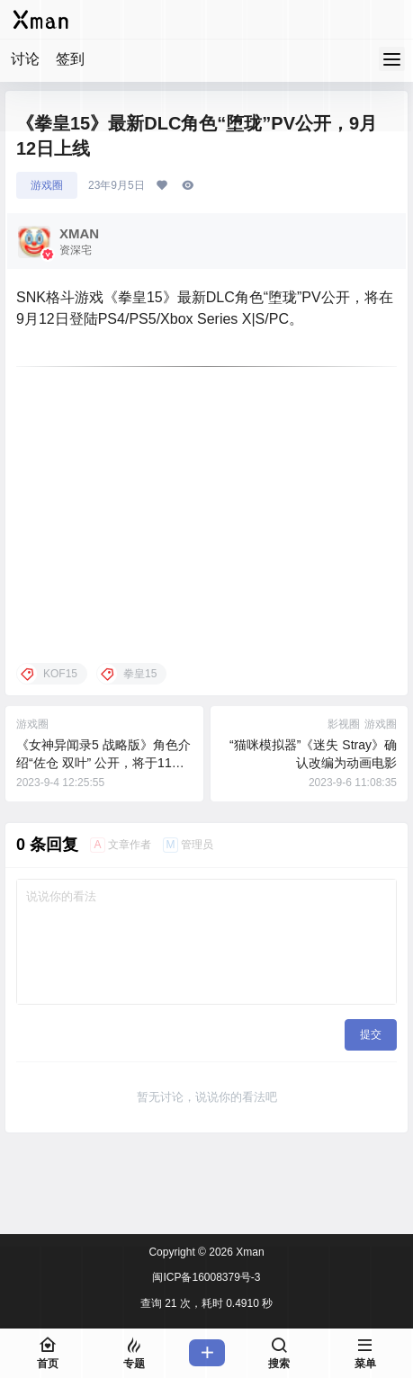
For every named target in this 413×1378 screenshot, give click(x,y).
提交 (371, 1034)
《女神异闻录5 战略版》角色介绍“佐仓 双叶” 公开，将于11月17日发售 (103, 762)
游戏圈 (47, 185)
